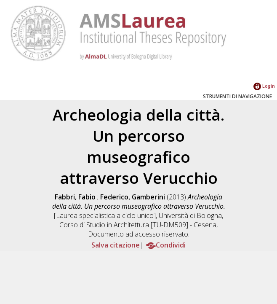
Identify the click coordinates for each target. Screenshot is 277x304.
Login (264, 86)
